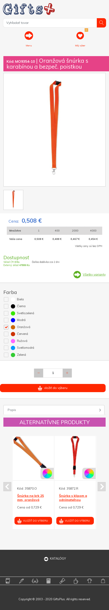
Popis (12, 410)
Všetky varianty (94, 274)
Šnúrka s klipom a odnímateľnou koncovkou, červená (74, 500)
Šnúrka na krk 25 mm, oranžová (30, 498)
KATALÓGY (54, 558)
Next (102, 486)
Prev (7, 486)
